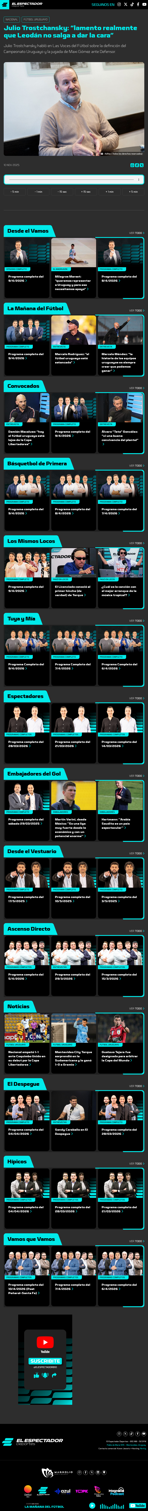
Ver (136, 233)
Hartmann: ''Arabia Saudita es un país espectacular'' (116, 824)
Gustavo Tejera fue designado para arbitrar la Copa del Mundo (120, 1056)
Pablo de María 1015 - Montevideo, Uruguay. (126, 1445)
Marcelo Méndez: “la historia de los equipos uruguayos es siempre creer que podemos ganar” (119, 362)
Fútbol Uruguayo (35, 19)
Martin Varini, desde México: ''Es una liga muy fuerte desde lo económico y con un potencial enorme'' (70, 828)
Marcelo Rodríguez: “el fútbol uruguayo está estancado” (72, 358)
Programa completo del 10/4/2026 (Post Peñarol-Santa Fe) (26, 1289)
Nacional (12, 19)
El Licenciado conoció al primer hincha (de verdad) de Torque (72, 591)
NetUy (143, 1448)
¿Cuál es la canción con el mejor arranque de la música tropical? (119, 591)
